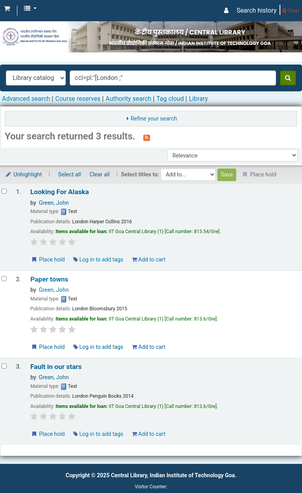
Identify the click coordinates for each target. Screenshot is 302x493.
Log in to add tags (98, 259)
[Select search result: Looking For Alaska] (4, 191)
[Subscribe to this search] (146, 137)
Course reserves (77, 98)
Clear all (99, 174)
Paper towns (49, 279)
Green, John (54, 203)
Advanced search (26, 98)
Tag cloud (170, 98)
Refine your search (154, 118)
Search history (256, 10)
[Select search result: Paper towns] (4, 278)
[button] (7, 9)
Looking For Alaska (59, 192)
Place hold (48, 259)
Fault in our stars (56, 367)
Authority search (128, 98)
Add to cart (148, 259)
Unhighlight (23, 174)
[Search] (288, 77)
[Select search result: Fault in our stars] (4, 366)
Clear (290, 10)
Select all (69, 174)
